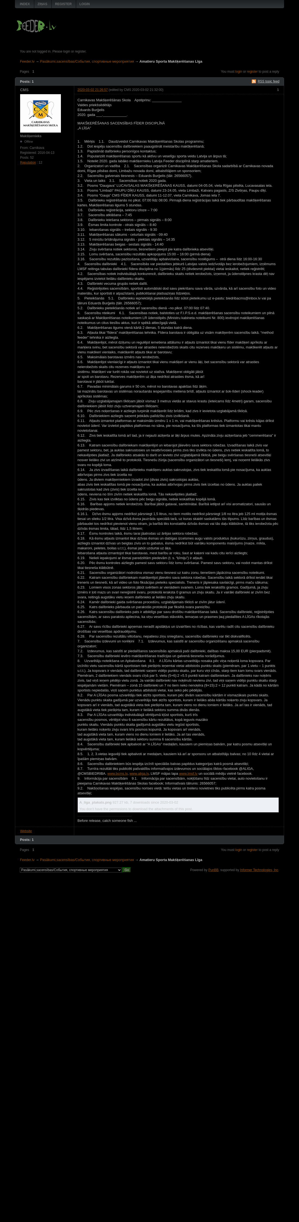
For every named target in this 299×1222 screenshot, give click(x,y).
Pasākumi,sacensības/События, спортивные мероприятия (87, 61)
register (252, 71)
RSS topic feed (268, 81)
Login (84, 4)
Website (26, 831)
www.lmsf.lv (188, 773)
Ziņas (42, 4)
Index (25, 4)
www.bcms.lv (117, 773)
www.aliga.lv (139, 773)
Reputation (28, 162)
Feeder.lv (27, 61)
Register (63, 4)
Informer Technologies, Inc (259, 870)
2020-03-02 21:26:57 (92, 90)
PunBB (213, 870)
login (238, 71)
